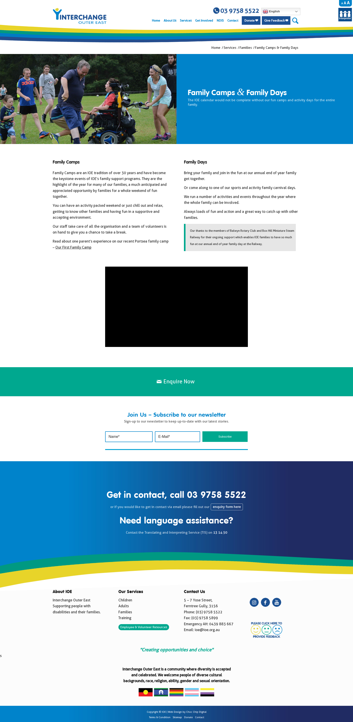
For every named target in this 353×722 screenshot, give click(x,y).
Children (125, 600)
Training (124, 618)
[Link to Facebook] (265, 602)
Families (125, 612)
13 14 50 (220, 533)
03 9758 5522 (216, 495)
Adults (123, 606)
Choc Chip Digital (196, 712)
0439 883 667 (221, 624)
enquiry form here (227, 507)
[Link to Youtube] (276, 602)
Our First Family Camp (73, 247)
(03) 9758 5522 (209, 612)
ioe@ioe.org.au (207, 630)
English (271, 11)
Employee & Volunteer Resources (143, 627)
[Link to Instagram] (254, 602)
